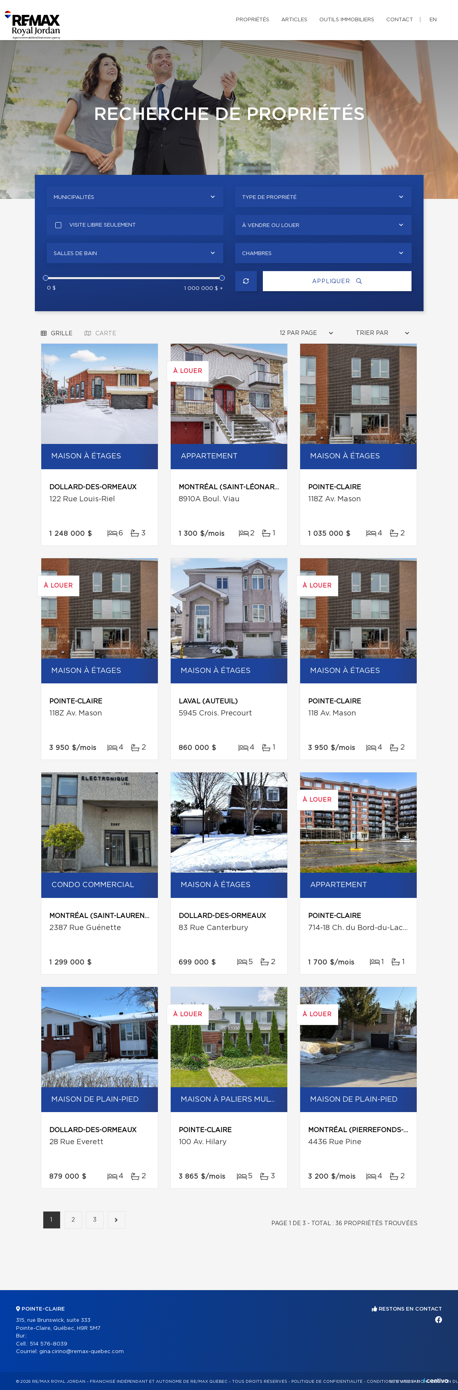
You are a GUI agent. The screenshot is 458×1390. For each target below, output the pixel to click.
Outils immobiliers (346, 19)
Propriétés (252, 19)
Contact (399, 19)
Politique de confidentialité (327, 1382)
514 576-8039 (48, 1344)
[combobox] (135, 197)
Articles (294, 19)
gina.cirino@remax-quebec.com (81, 1351)
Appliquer (337, 281)
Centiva (435, 1380)
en (433, 19)
